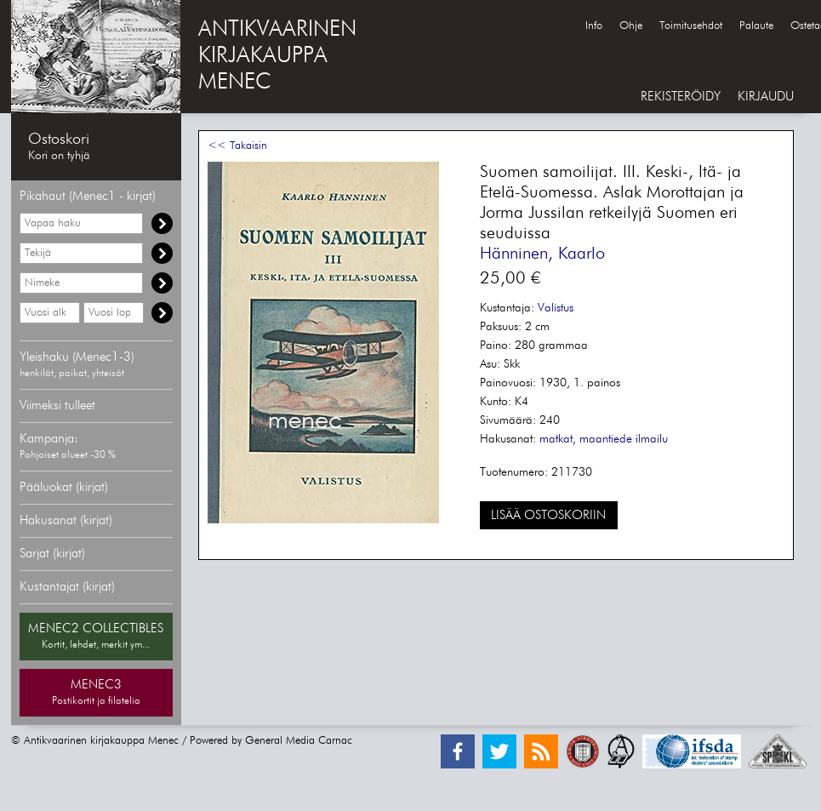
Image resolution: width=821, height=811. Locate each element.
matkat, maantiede (585, 439)
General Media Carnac (298, 740)
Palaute (756, 25)
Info (593, 25)
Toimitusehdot (690, 25)
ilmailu (652, 439)
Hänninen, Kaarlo (542, 253)
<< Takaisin (237, 145)
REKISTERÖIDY (681, 96)
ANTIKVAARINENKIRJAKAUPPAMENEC (277, 56)
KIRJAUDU (766, 96)
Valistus (555, 308)
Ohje (630, 25)
